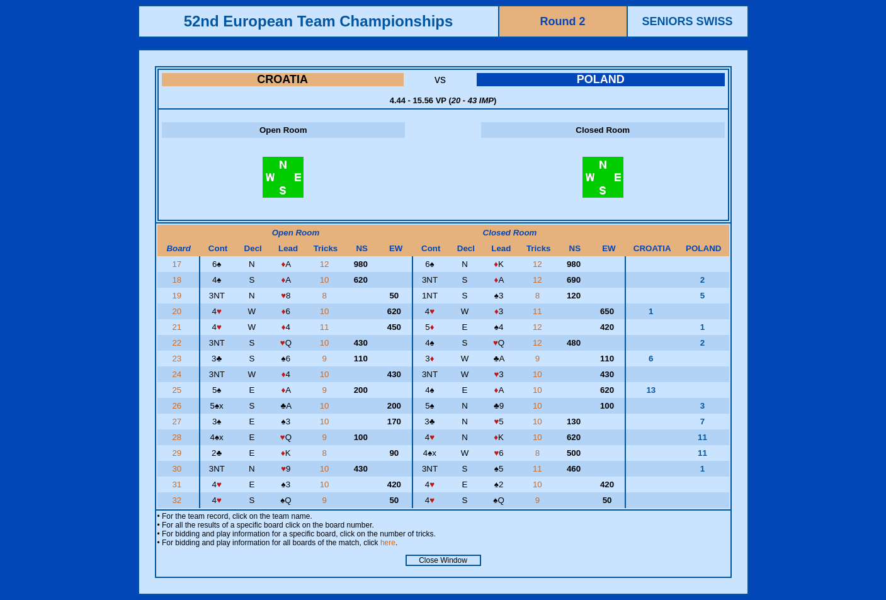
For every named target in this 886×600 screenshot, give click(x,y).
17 (178, 264)
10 (326, 280)
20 (178, 311)
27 (178, 421)
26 (178, 405)
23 (178, 358)
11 (539, 311)
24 (178, 374)
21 (178, 327)
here (387, 542)
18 (178, 280)
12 (326, 264)
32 (178, 500)
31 (178, 484)
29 (178, 453)
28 (178, 437)
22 (178, 343)
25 (178, 390)
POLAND (601, 79)
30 (178, 468)
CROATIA (282, 79)
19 (178, 295)
